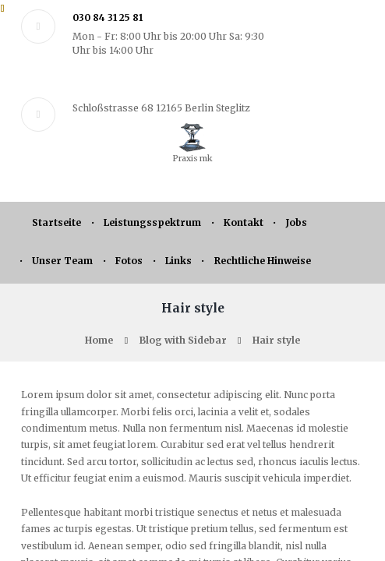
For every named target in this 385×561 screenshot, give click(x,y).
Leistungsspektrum (152, 222)
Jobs (296, 222)
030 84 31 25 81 (107, 17)
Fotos (129, 260)
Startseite (56, 222)
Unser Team (62, 260)
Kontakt (243, 222)
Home (99, 340)
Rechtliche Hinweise (262, 260)
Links (178, 260)
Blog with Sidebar (183, 340)
